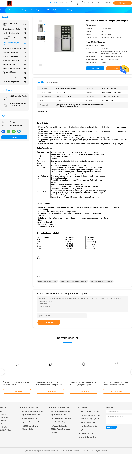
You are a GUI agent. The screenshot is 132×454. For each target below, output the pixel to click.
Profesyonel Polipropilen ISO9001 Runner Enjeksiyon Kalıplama (60, 429)
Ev (1, 411)
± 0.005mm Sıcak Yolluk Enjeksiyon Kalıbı (18, 104)
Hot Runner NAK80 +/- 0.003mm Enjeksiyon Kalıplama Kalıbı (33, 413)
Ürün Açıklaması (52, 82)
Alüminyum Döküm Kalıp (14, 56)
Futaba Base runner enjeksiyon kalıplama (73, 281)
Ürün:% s (3, 415)
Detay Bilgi (40, 82)
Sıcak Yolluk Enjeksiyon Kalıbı (14, 43)
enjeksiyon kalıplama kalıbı (14, 24)
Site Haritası (4, 424)
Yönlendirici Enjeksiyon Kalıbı (14, 73)
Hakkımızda (4, 418)
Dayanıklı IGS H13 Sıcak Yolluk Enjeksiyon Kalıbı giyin (61, 413)
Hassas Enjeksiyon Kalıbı (14, 29)
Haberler (3, 421)
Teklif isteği (122, 3)
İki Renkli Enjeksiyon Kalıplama (14, 38)
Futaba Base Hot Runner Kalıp (47, 281)
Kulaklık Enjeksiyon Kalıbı (14, 82)
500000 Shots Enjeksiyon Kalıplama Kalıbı (30, 427)
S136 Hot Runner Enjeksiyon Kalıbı (101, 281)
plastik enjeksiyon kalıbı (14, 33)
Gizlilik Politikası (5, 430)
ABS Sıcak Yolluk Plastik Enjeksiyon (18, 97)
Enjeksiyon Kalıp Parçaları (14, 68)
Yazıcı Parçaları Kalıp (14, 78)
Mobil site (3, 427)
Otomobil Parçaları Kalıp (14, 60)
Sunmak (49, 322)
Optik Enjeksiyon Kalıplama (14, 48)
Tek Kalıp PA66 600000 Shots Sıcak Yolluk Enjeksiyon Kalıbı (61, 420)
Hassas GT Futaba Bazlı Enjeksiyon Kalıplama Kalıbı (31, 420)
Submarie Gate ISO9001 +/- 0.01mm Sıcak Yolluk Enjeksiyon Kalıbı (49, 384)
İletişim (14, 137)
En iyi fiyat (95, 68)
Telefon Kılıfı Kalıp (14, 64)
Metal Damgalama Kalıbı (14, 52)
